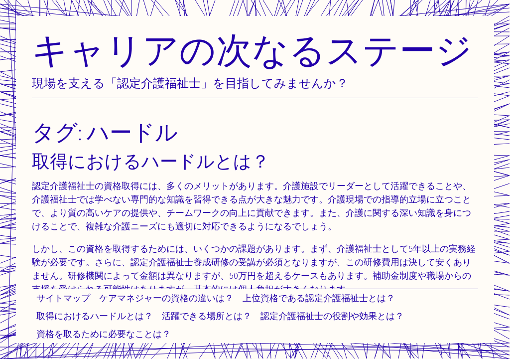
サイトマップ (63, 298)
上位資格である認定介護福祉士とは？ (319, 298)
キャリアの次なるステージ (252, 49)
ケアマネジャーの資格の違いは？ (166, 298)
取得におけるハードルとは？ (94, 316)
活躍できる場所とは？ (207, 316)
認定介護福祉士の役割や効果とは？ (332, 316)
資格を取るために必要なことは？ (103, 334)
